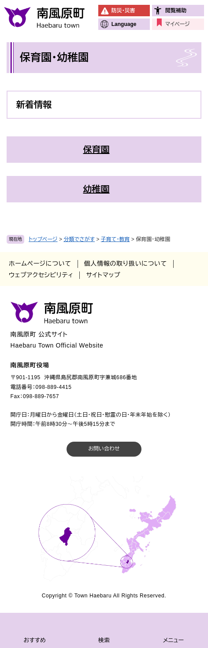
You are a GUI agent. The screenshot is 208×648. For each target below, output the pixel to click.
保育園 (96, 149)
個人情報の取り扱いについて (125, 263)
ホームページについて (40, 263)
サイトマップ (103, 274)
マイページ (177, 24)
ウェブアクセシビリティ (41, 274)
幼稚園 (96, 189)
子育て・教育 (115, 239)
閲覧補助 (175, 10)
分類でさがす (79, 239)
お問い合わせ (103, 449)
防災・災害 (123, 10)
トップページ (43, 239)
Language (124, 24)
